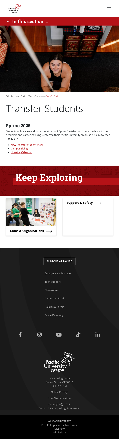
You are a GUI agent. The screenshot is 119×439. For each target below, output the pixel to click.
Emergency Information (58, 273)
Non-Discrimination (59, 398)
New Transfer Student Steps (27, 145)
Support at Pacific (59, 261)
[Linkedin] (98, 334)
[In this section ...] (28, 21)
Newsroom (51, 290)
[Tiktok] (79, 334)
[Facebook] (20, 334)
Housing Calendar (21, 152)
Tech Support (53, 281)
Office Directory (12, 96)
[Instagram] (40, 334)
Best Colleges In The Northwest (59, 425)
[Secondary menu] (109, 9)
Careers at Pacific (55, 298)
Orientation (40, 96)
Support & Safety (80, 203)
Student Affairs (27, 96)
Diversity (59, 428)
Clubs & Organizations (27, 231)
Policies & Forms (54, 307)
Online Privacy (59, 392)
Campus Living (19, 148)
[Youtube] (59, 334)
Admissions (59, 432)
